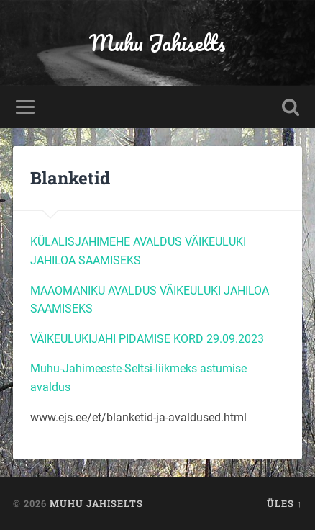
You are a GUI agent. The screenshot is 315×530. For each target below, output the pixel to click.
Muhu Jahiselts (157, 42)
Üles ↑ (284, 503)
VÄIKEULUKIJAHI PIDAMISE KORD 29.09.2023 (147, 339)
